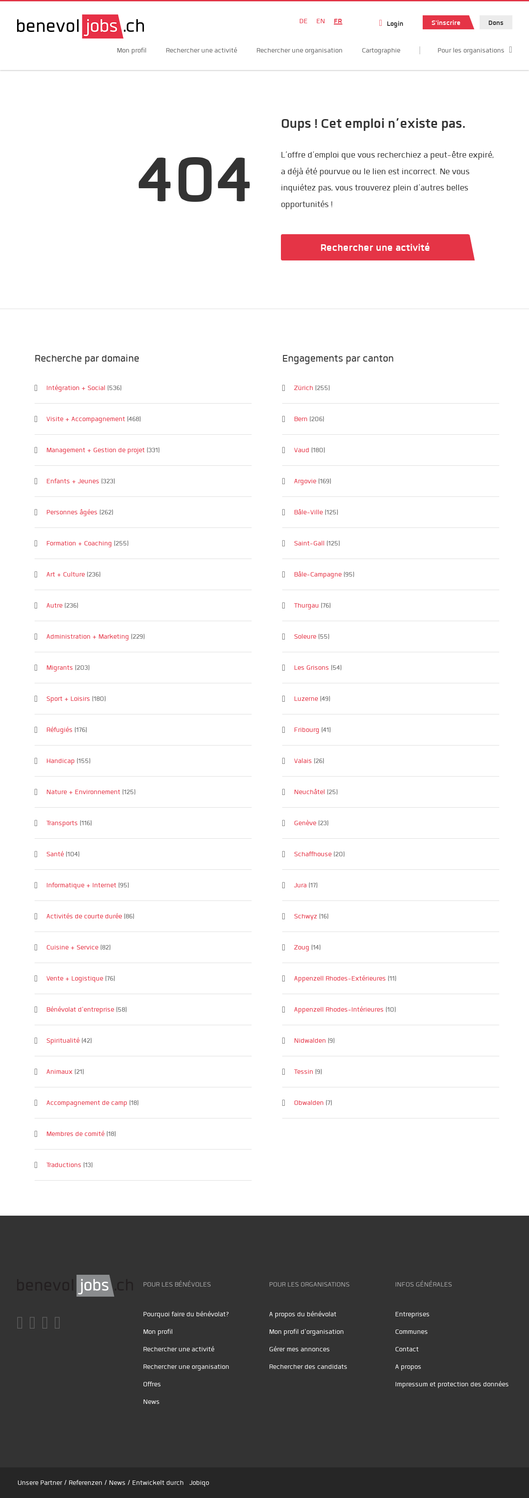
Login (395, 23)
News (151, 1402)
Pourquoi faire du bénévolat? (186, 1314)
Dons (496, 22)
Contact (407, 1349)
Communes (411, 1332)
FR (338, 21)
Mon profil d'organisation (306, 1332)
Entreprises (412, 1314)
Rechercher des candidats (308, 1367)
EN (320, 21)
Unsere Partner (40, 1483)
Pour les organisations (471, 50)
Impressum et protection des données (452, 1384)
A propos (408, 1367)
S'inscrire (445, 22)
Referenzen (85, 1483)
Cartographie (381, 50)
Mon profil (132, 50)
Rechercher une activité (201, 50)
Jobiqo (199, 1483)
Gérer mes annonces (299, 1349)
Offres (152, 1384)
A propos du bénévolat (302, 1314)
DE (303, 21)
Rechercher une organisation (299, 50)
